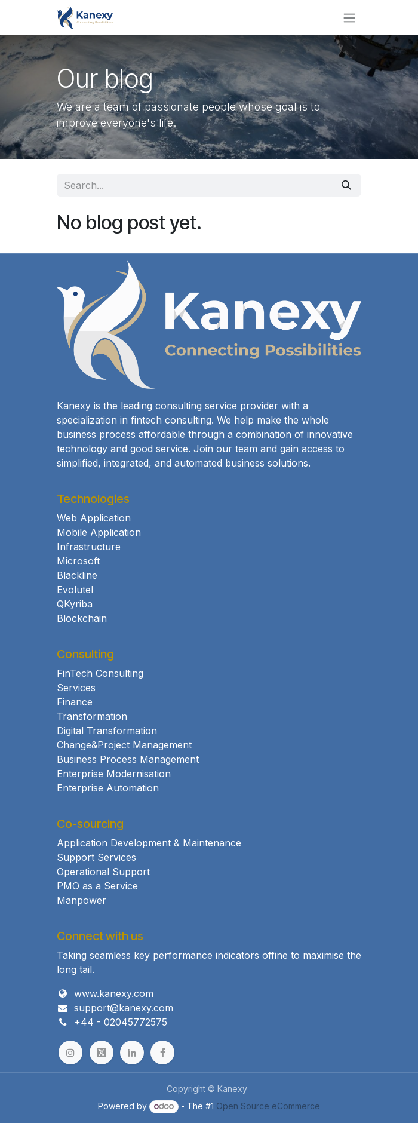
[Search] (346, 185)
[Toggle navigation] (349, 17)
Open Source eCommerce (268, 1106)
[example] (101, 1052)
